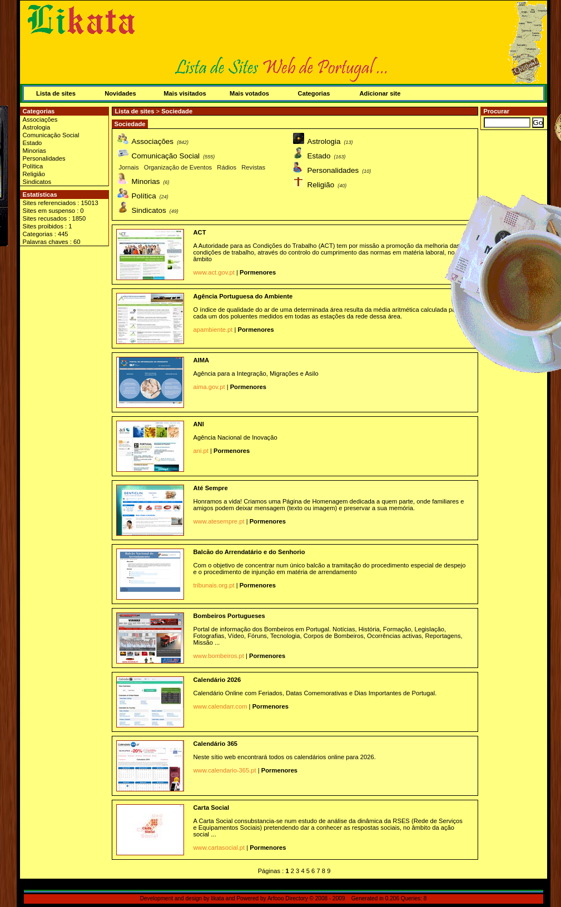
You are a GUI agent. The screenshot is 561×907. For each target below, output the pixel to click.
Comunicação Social (51, 135)
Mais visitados (184, 93)
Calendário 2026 (217, 679)
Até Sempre (210, 488)
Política (33, 166)
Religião (34, 174)
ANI (198, 424)
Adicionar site (380, 93)
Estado (32, 142)
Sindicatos (37, 181)
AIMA (201, 360)
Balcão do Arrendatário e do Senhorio (249, 552)
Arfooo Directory (287, 898)
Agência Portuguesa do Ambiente (243, 296)
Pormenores (258, 272)
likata (217, 898)
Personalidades (44, 158)
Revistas (253, 167)
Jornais (129, 167)
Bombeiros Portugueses (229, 615)
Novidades (120, 93)
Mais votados (249, 93)
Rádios (226, 167)
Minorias (34, 150)
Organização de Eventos (178, 167)
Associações (40, 119)
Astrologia (37, 127)
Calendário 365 (215, 743)
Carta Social (211, 807)
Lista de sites (56, 93)
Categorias (314, 93)
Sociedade (176, 111)
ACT (199, 232)
